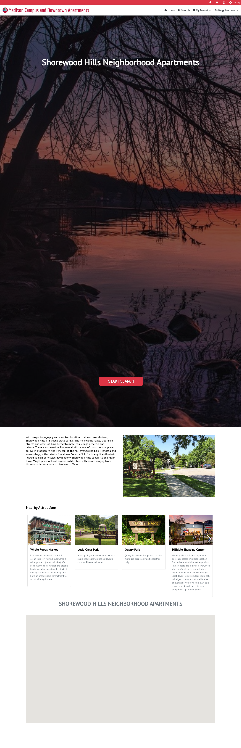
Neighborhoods (226, 10)
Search (184, 10)
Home (169, 10)
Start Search (121, 381)
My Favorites (202, 10)
